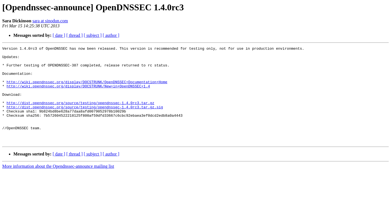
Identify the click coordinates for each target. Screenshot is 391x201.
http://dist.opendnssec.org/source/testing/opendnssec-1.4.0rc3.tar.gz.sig (85, 119)
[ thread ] (74, 35)
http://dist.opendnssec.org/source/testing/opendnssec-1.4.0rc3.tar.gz (80, 114)
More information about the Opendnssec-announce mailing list (58, 185)
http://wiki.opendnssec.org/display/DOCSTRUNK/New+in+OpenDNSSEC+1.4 (78, 94)
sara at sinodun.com (50, 20)
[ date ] (59, 35)
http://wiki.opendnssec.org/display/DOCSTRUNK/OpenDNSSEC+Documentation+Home (87, 89)
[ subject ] (93, 35)
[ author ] (111, 35)
